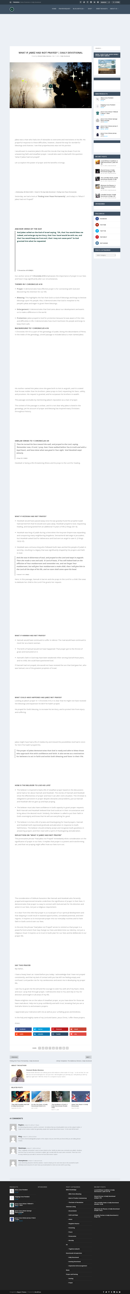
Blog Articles (78, 10)
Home (54, 10)
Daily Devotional (65, 56)
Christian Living (71, 1206)
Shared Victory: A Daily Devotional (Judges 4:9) (108, 170)
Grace (70, 1219)
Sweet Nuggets (102, 10)
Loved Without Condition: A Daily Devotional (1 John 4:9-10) (109, 162)
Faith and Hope (73, 1215)
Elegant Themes (21, 1292)
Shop (90, 10)
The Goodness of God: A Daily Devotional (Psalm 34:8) (59, 1106)
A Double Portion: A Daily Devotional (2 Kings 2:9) (108, 195)
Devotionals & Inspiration (74, 1253)
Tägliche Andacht (74, 1249)
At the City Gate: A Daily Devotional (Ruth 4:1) (39, 1105)
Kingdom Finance (74, 1223)
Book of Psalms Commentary (78, 1198)
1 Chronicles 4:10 (38, 276)
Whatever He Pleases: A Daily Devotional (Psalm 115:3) (108, 187)
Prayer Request (64, 10)
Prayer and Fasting (72, 1274)
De (67, 1244)
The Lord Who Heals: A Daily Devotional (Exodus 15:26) (109, 178)
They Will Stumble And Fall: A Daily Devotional (20, 1105)
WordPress (38, 1292)
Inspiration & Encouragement (78, 1266)
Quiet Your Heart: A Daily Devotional (80, 1105)
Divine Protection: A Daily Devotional (30, 2)
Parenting (72, 1228)
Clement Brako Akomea (44, 56)
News (67, 1270)
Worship (71, 1240)
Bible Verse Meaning (75, 1194)
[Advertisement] (61, 31)
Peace (70, 1232)
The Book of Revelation (76, 1202)
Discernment (73, 1211)
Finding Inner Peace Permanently (51, 196)
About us (113, 10)
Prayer (71, 1283)
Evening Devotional (75, 1261)
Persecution (72, 1236)
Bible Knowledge (71, 1190)
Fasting (71, 1278)
